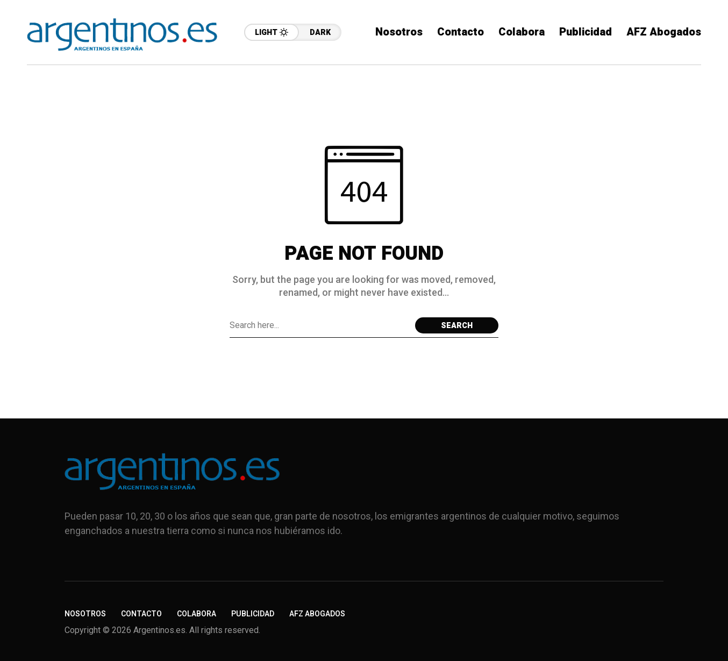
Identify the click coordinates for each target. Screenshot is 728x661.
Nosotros (85, 614)
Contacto (141, 614)
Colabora (196, 614)
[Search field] (320, 325)
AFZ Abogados (317, 614)
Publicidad (252, 614)
